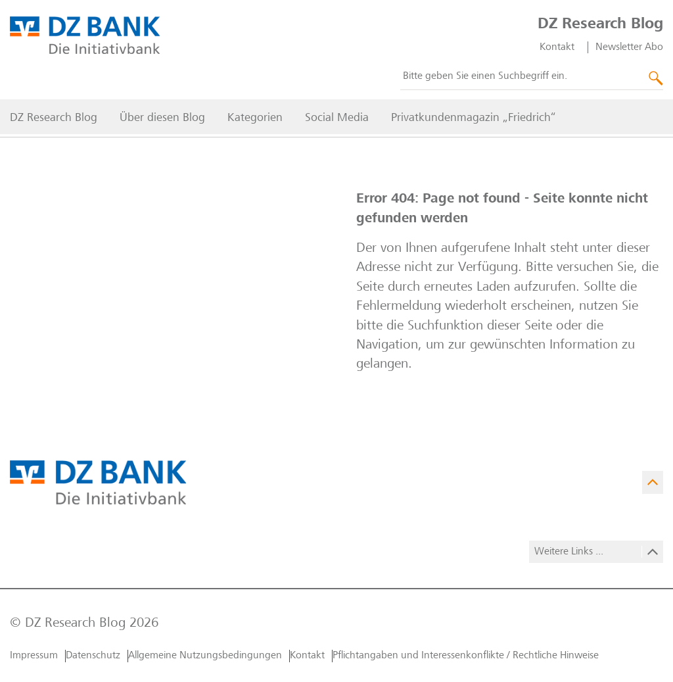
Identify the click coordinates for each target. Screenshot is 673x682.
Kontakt (557, 50)
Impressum (34, 655)
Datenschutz (93, 655)
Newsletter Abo (629, 50)
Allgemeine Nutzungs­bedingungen (205, 655)
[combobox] (531, 80)
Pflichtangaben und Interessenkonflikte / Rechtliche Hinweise (466, 655)
